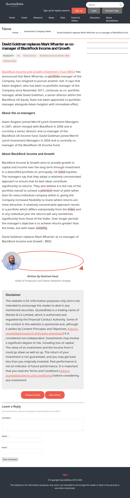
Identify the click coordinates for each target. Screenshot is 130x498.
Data (62, 17)
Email (5, 447)
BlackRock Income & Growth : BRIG (54, 55)
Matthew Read (9, 61)
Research (38, 17)
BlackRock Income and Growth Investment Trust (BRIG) (38, 72)
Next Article (54, 395)
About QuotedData (112, 19)
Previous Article (32, 395)
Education (95, 17)
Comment (7, 418)
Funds (24, 17)
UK (18, 55)
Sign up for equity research (57, 10)
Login (94, 10)
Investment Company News (37, 31)
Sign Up (79, 10)
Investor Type (112, 10)
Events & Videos (75, 19)
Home (12, 17)
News (51, 17)
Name (5, 436)
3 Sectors (29, 55)
